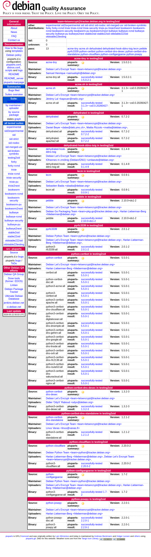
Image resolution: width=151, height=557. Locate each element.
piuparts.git (31, 538)
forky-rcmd (14, 165)
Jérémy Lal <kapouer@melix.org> (65, 98)
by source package (14, 113)
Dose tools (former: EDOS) (14, 280)
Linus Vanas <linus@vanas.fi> (63, 428)
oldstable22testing (14, 244)
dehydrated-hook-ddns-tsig (118, 48)
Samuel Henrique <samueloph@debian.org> (71, 73)
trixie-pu (13, 181)
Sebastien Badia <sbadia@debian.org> (68, 185)
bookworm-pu (14, 204)
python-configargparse (113, 54)
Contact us (14, 40)
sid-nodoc (14, 143)
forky (14, 161)
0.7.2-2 (85, 134)
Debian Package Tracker (14, 290)
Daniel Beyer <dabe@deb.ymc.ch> (65, 127)
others (137, 536)
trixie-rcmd (14, 173)
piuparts (9, 536)
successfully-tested (91, 77)
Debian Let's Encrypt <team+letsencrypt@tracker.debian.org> (80, 95)
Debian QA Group (14, 274)
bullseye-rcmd (14, 216)
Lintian (14, 285)
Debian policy (13, 55)
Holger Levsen (123, 536)
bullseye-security (14, 220)
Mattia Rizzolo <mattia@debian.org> (106, 127)
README (14, 74)
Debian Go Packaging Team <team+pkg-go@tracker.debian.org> (82, 211)
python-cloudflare (90, 54)
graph (17, 119)
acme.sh (84, 48)
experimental (14, 127)
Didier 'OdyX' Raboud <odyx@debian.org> (69, 402)
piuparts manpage (14, 82)
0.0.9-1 (85, 192)
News (14, 32)
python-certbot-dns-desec (110, 51)
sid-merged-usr (13, 147)
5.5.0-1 (85, 275)
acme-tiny (72, 48)
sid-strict (14, 139)
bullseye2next (14, 228)
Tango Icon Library (90, 538)
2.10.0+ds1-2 (88, 221)
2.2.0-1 (85, 520)
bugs (21, 256)
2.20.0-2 (85, 466)
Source (14, 252)
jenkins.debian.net (14, 302)
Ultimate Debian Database (14, 297)
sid (13, 135)
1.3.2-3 (85, 409)
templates (17, 51)
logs (20, 70)
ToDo (14, 263)
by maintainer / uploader (14, 106)
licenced (25, 536)
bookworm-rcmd (14, 193)
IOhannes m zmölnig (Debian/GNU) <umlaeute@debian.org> (80, 160)
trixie (14, 169)
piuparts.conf (13, 64)
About (14, 28)
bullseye (14, 212)
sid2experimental (13, 131)
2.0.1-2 (85, 249)
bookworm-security (14, 199)
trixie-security (13, 177)
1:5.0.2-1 (86, 80)
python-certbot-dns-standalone (54, 418)
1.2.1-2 (85, 435)
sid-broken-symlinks (14, 152)
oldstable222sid (14, 240)
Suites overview (14, 94)
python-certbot (87, 51)
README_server (13, 78)
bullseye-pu (13, 224)
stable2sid (14, 232)
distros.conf (13, 67)
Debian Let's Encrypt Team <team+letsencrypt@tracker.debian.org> (84, 69)
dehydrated (95, 48)
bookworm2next (14, 208)
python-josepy (134, 54)
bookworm (14, 189)
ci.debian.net (14, 307)
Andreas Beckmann (103, 536)
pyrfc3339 (72, 51)
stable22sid (14, 236)
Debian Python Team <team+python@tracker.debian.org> (78, 236)
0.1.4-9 (85, 167)
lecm (136, 48)
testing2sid (13, 101)
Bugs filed (13, 90)
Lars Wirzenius (62, 536)
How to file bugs (14, 48)
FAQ (13, 36)
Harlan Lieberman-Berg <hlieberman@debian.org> (74, 268)
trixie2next (14, 185)
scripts (8, 70)
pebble (143, 48)
